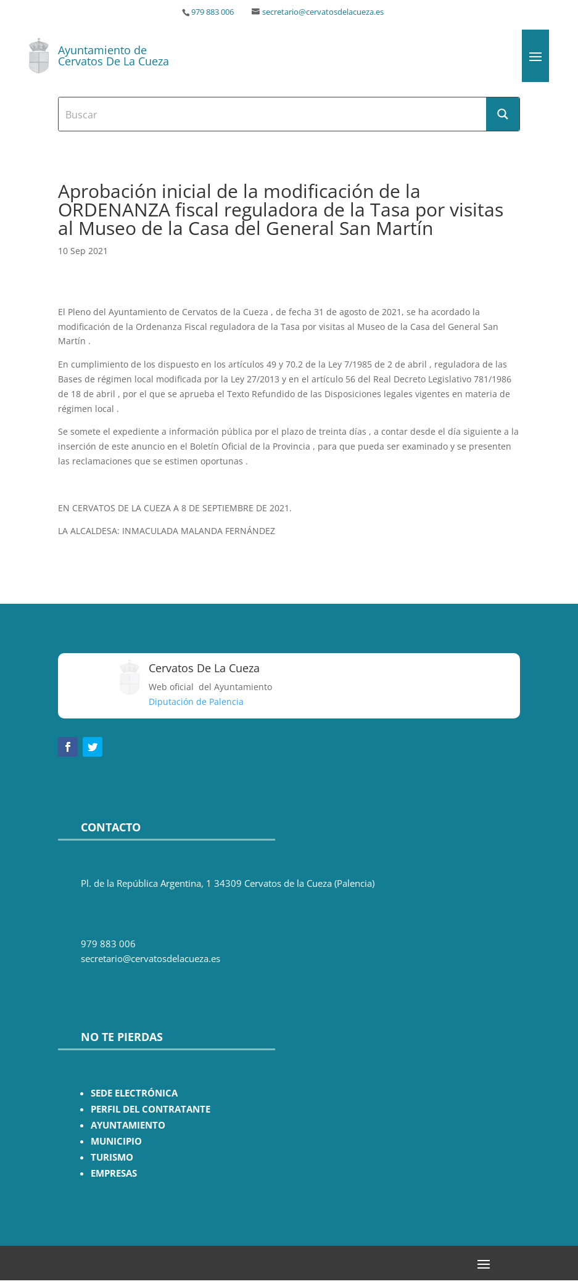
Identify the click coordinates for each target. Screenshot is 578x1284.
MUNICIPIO (116, 1141)
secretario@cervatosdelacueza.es (323, 12)
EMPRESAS (114, 1173)
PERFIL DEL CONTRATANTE (150, 1109)
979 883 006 (212, 12)
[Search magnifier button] (502, 114)
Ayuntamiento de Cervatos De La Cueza (113, 55)
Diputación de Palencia (196, 701)
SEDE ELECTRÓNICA (134, 1093)
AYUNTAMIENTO (128, 1125)
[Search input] (273, 114)
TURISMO (112, 1157)
